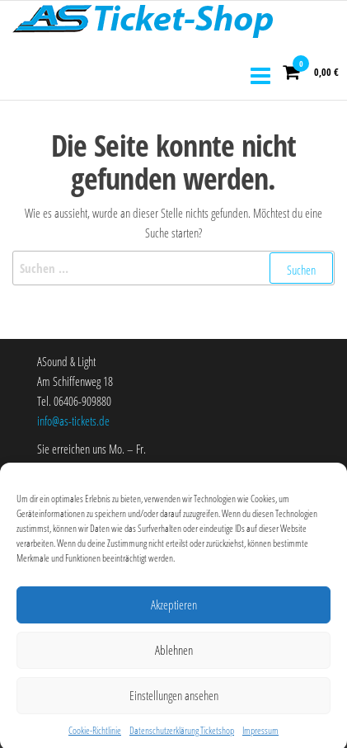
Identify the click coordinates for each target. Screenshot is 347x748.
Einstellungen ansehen (173, 700)
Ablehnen (174, 655)
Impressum (260, 735)
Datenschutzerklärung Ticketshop (181, 735)
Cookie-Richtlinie (94, 735)
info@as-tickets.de (73, 420)
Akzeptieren (174, 609)
